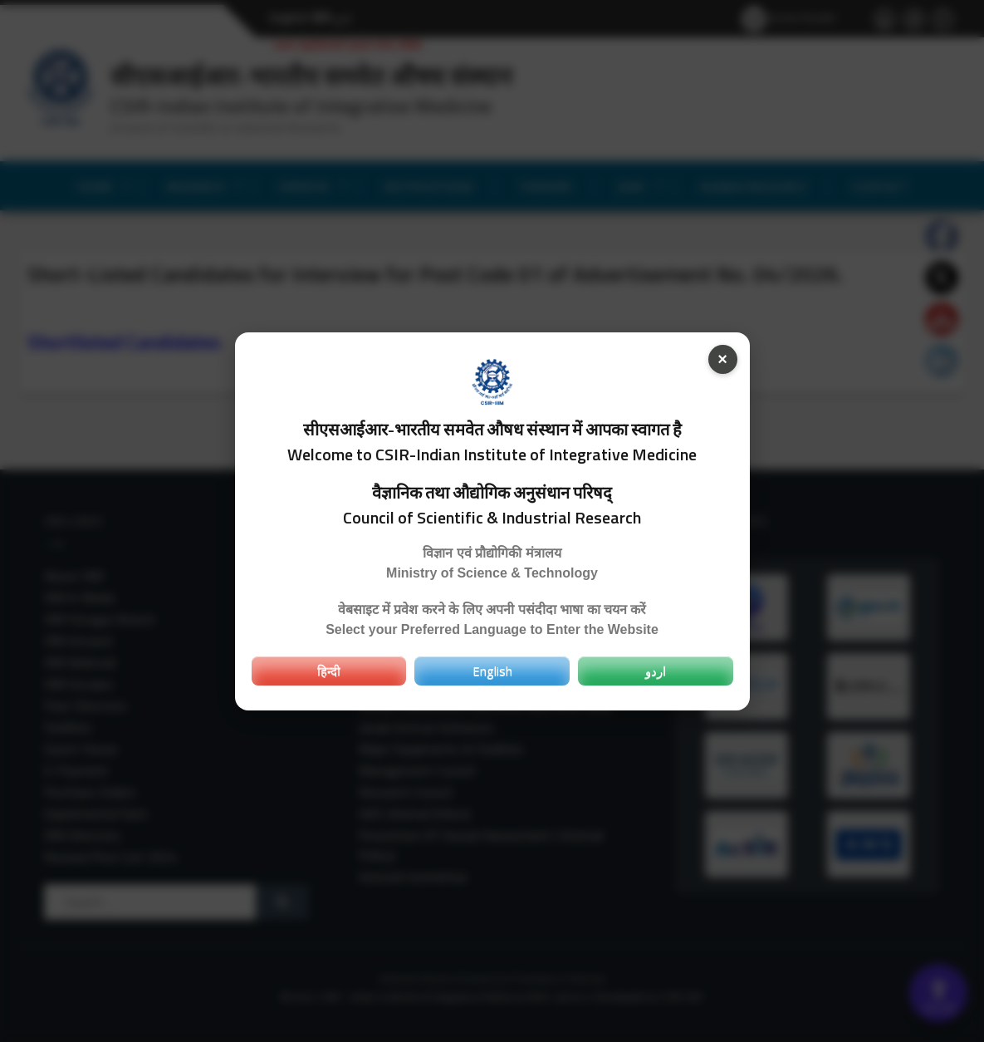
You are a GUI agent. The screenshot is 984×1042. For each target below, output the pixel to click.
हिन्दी (328, 670)
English (492, 670)
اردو (655, 670)
